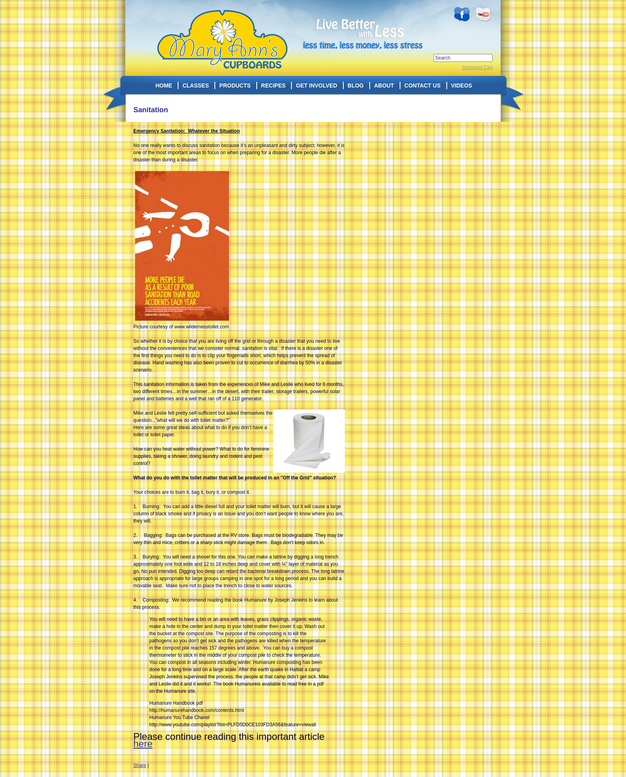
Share (139, 765)
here (143, 743)
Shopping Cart (477, 67)
